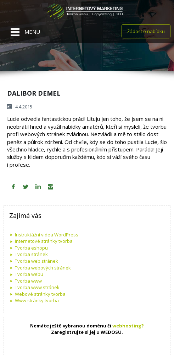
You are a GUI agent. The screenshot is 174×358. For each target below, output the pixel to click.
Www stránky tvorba (37, 300)
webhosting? (128, 325)
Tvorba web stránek (36, 261)
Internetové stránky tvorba (44, 241)
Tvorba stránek (31, 254)
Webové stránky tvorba (40, 294)
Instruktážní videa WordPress (46, 234)
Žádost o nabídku (146, 31)
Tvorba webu (29, 274)
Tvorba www (28, 281)
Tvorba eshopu (31, 248)
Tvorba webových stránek (43, 268)
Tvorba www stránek (37, 287)
